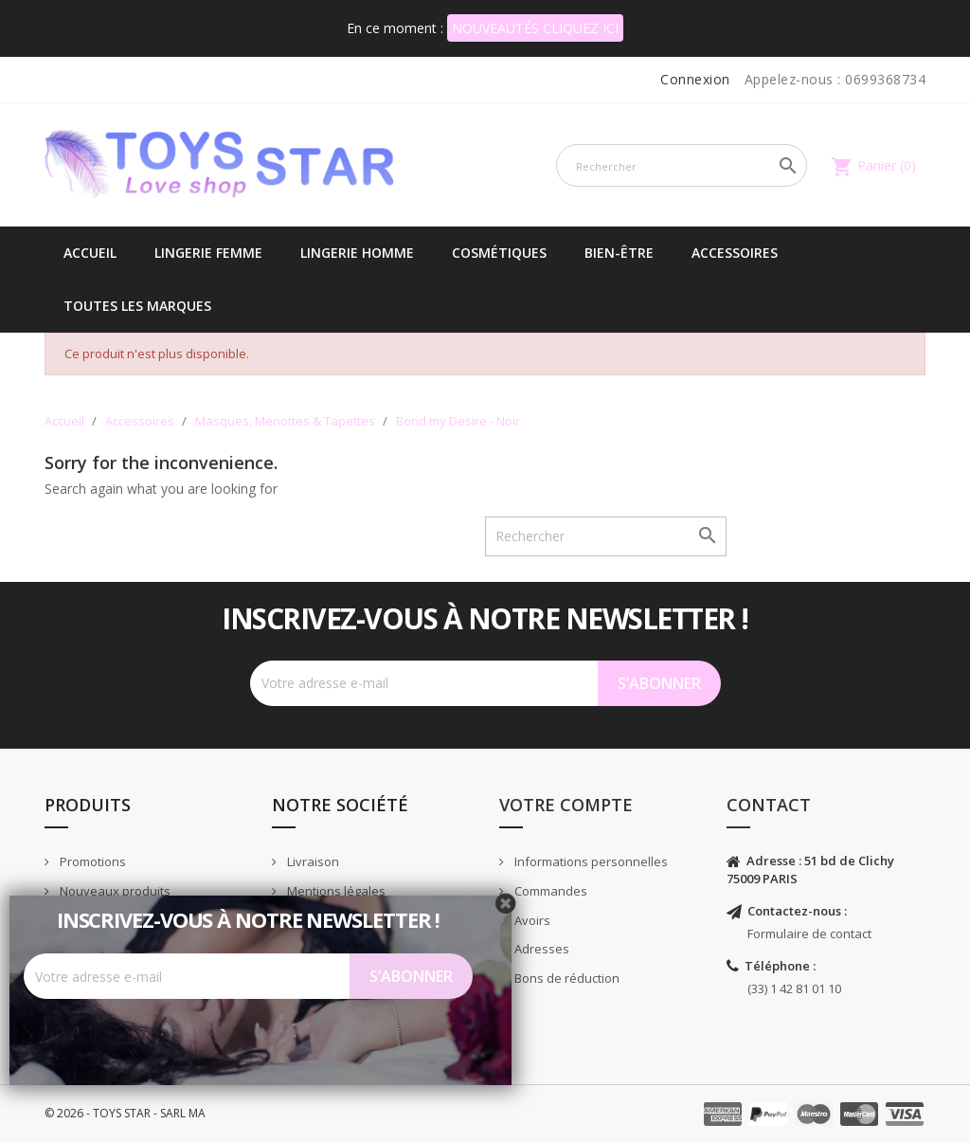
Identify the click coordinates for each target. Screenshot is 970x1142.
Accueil (90, 253)
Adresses (540, 948)
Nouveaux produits (114, 890)
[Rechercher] (681, 165)
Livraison (311, 861)
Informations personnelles (590, 861)
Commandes (549, 890)
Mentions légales (335, 890)
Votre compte (566, 804)
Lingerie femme (208, 253)
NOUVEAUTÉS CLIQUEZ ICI (535, 28)
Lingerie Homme (357, 253)
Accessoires (735, 253)
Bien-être (619, 253)
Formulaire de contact (809, 933)
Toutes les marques (137, 306)
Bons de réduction (566, 978)
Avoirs (531, 920)
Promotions (91, 861)
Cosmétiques (499, 253)
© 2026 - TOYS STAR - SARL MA (125, 1113)
